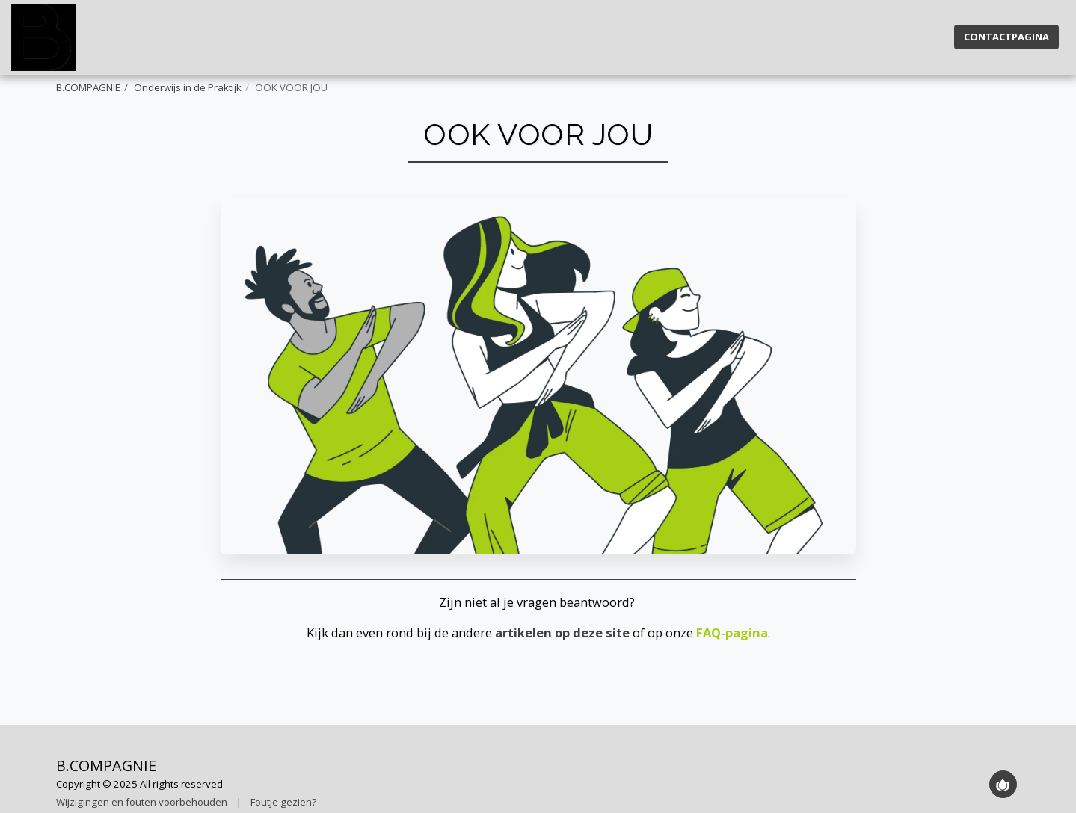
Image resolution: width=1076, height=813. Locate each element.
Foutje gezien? (283, 802)
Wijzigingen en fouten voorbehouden (141, 802)
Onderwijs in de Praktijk (188, 87)
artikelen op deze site (562, 632)
